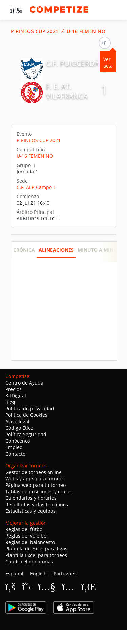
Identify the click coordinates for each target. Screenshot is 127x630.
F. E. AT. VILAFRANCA (66, 91)
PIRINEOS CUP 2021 (35, 31)
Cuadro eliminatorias (29, 561)
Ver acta (108, 62)
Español (14, 573)
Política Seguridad (25, 434)
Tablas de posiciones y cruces (39, 491)
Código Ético (19, 428)
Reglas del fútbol (24, 529)
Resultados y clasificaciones (36, 504)
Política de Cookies (26, 415)
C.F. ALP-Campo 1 (36, 187)
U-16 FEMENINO (86, 31)
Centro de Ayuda (24, 382)
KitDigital (15, 395)
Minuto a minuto (101, 249)
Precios (13, 389)
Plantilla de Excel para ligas (36, 548)
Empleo (13, 447)
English (38, 573)
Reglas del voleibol (26, 535)
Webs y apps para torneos (35, 478)
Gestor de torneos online (33, 472)
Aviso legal (17, 421)
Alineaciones (56, 249)
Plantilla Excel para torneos (36, 555)
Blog (10, 402)
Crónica (24, 249)
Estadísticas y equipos (30, 511)
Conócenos (17, 441)
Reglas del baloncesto (30, 542)
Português (65, 573)
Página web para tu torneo (35, 485)
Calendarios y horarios (31, 498)
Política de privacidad (29, 408)
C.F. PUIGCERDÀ (72, 63)
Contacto (15, 453)
